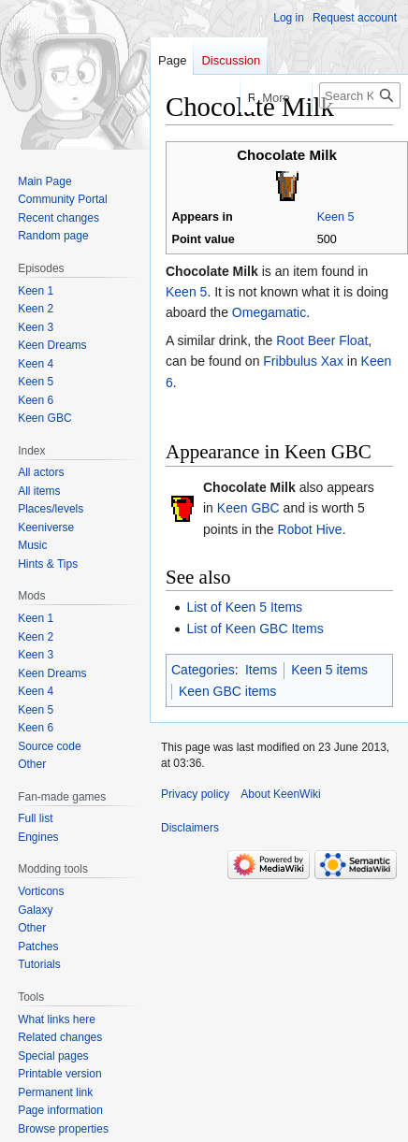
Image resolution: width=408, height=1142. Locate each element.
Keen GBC (248, 507)
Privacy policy (195, 794)
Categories (203, 669)
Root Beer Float (322, 340)
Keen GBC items (227, 691)
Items (261, 669)
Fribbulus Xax (303, 361)
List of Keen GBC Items (254, 628)
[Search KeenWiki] (360, 95)
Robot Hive (309, 529)
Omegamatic (269, 312)
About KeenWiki (280, 794)
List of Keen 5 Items (244, 607)
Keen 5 (336, 217)
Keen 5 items (329, 669)
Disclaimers (190, 827)
